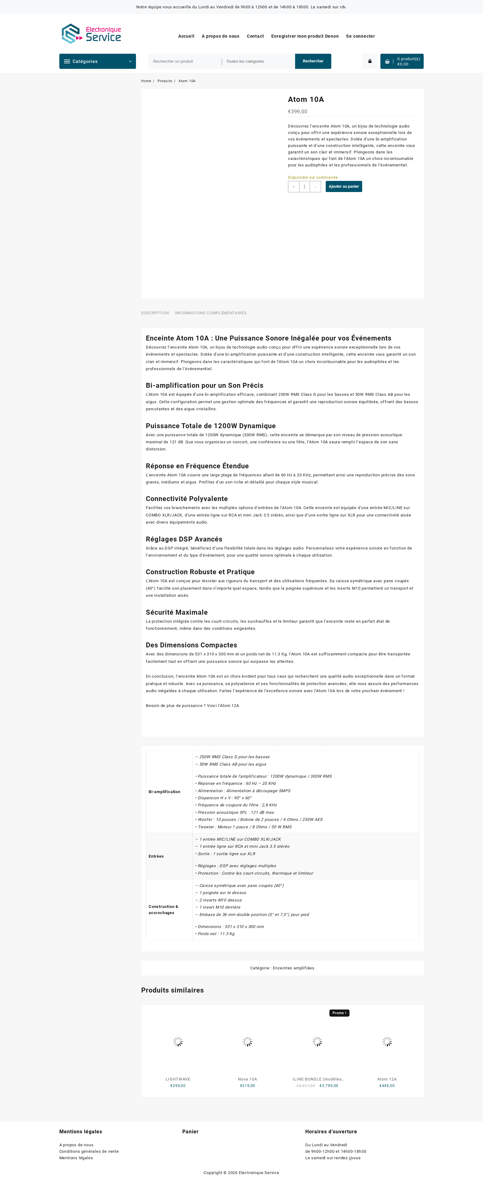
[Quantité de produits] (304, 186)
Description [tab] (155, 313)
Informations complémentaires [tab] (211, 313)
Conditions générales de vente (89, 1151)
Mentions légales (76, 1158)
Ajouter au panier (344, 186)
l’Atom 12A (228, 705)
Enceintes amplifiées (294, 968)
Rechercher (313, 61)
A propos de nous (76, 1145)
